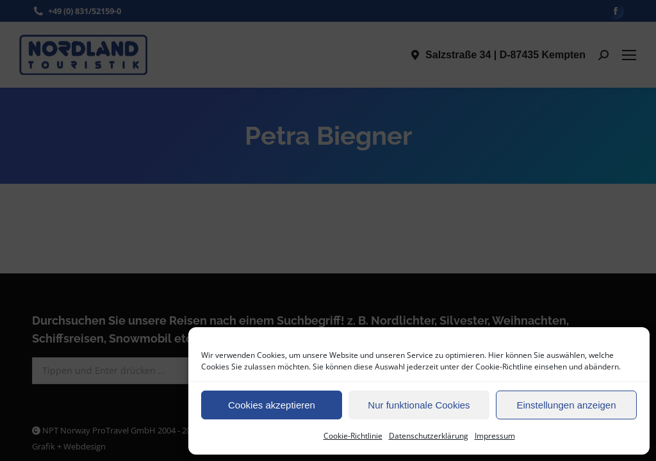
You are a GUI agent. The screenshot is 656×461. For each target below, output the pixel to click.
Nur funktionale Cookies (419, 405)
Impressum (495, 435)
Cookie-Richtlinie (353, 435)
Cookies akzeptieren (271, 405)
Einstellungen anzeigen (566, 405)
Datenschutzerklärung (428, 435)
